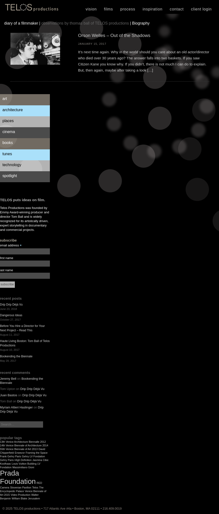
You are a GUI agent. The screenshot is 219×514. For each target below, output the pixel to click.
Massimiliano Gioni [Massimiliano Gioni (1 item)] (23, 467)
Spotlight (9, 176)
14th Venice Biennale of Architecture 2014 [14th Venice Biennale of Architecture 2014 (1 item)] (24, 445)
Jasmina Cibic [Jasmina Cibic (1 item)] (40, 460)
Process (127, 9)
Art (4, 99)
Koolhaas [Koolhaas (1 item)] (5, 463)
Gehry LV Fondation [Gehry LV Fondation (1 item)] (33, 456)
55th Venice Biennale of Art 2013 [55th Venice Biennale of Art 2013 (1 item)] (19, 449)
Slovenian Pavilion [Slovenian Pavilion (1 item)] (20, 487)
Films (108, 9)
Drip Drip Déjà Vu (11, 304)
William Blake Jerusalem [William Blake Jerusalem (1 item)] (26, 498)
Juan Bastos (8, 395)
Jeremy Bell (8, 378)
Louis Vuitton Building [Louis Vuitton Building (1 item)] (24, 463)
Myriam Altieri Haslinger (16, 407)
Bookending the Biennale (16, 356)
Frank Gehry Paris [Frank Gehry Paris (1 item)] (10, 456)
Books (7, 143)
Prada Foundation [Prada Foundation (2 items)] (18, 477)
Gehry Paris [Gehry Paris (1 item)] (7, 460)
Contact (177, 9)
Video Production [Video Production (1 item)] (20, 494)
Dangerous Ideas (11, 315)
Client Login (201, 9)
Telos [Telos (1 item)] (35, 487)
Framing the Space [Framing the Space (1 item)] (36, 452)
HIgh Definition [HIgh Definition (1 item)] (23, 460)
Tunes (7, 154)
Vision (91, 9)
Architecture (12, 110)
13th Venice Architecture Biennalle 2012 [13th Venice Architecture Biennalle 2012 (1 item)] (23, 441)
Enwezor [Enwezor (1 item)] (20, 452)
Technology (11, 165)
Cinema (8, 132)
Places (8, 121)
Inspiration (153, 9)
